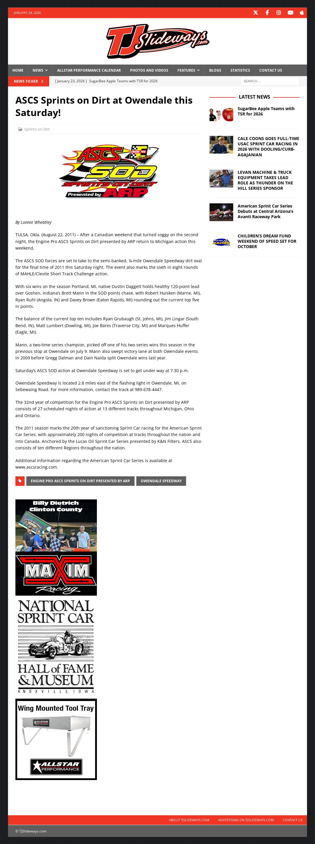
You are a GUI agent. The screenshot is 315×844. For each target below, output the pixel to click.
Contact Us (270, 70)
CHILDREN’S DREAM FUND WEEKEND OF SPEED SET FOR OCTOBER (267, 240)
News (38, 70)
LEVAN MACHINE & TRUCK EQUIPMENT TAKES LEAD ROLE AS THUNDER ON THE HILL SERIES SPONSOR (265, 180)
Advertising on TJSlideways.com (246, 819)
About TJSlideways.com (189, 819)
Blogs (215, 70)
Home (17, 70)
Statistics (240, 70)
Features (186, 70)
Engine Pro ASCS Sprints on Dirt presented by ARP (80, 480)
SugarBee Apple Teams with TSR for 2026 (266, 110)
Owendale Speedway (161, 480)
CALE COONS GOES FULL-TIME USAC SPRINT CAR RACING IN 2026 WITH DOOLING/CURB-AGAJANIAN (268, 146)
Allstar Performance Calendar (89, 70)
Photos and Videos (149, 70)
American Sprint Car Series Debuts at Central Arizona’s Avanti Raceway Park (265, 210)
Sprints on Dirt (37, 128)
